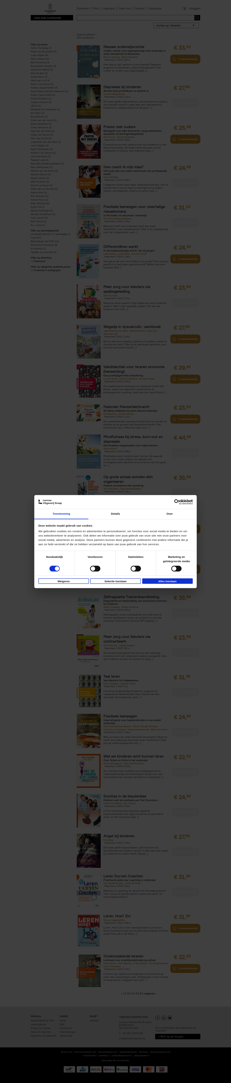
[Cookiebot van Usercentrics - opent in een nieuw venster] (177, 502)
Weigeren (64, 581)
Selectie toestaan (115, 581)
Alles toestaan (167, 581)
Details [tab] (115, 513)
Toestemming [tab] (61, 513)
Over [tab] (170, 513)
